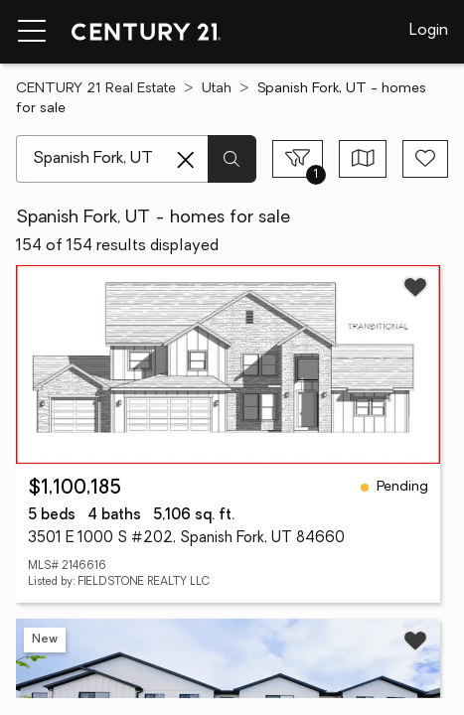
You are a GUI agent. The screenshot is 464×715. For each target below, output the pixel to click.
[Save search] (425, 159)
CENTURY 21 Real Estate (96, 88)
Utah (217, 88)
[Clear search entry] (186, 160)
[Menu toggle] (32, 32)
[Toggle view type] (363, 159)
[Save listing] (415, 287)
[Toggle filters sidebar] (297, 159)
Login (428, 31)
